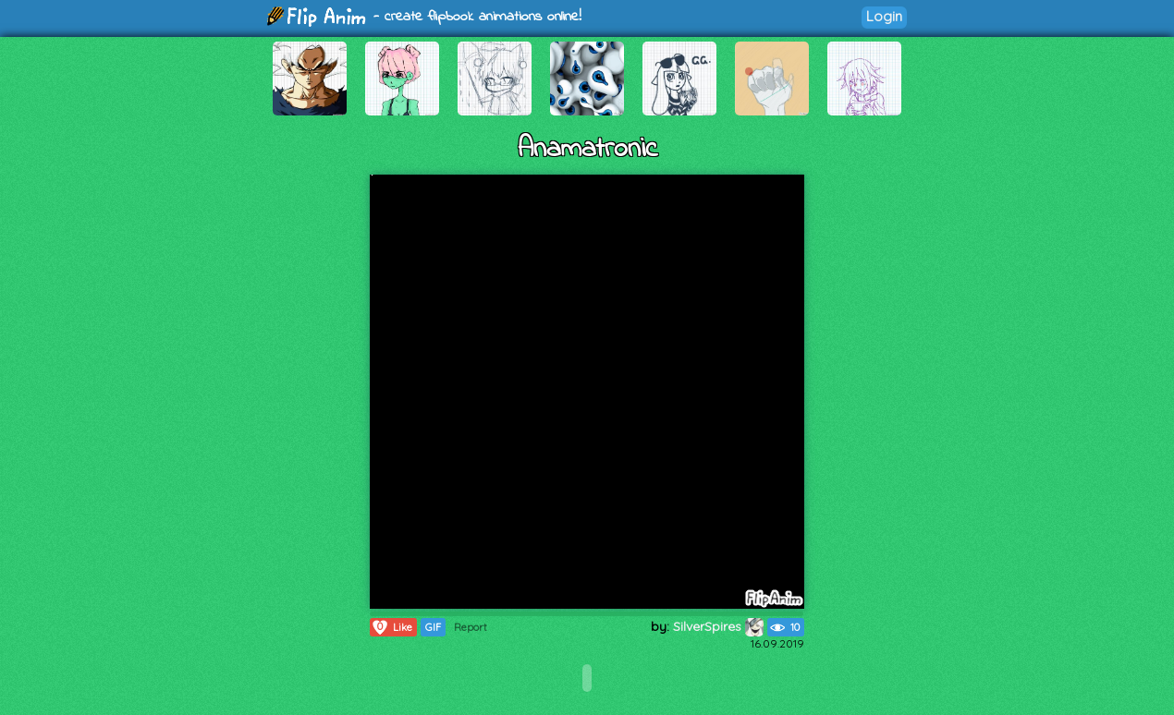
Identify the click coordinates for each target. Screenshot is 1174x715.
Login (884, 16)
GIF (433, 627)
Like (391, 627)
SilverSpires (718, 626)
